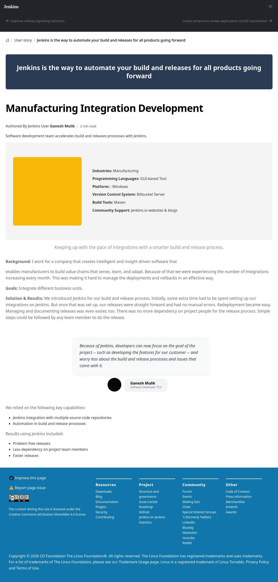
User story (23, 40)
